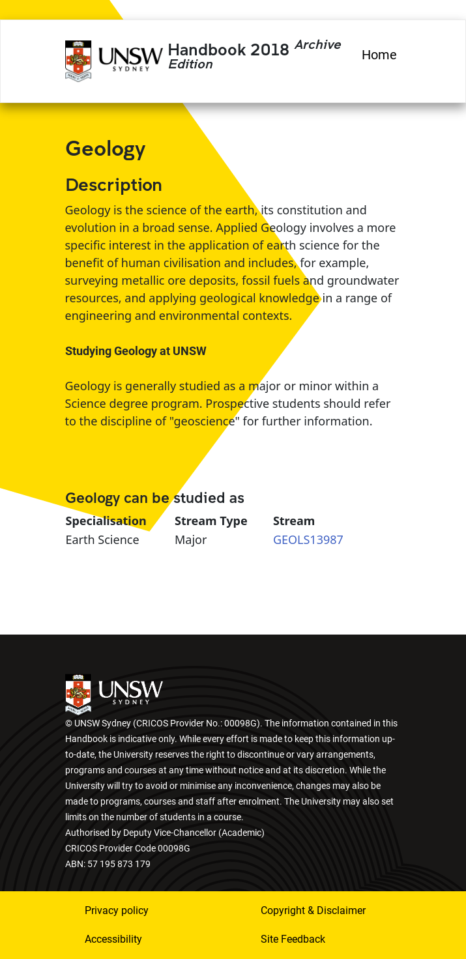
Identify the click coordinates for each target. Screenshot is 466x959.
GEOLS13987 (308, 539)
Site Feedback (293, 939)
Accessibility (113, 939)
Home (379, 55)
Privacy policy (117, 910)
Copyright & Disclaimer (313, 910)
